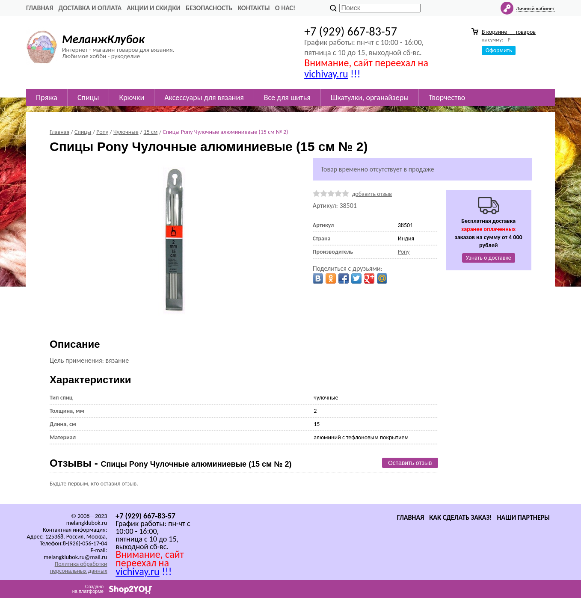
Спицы (88, 97)
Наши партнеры (523, 517)
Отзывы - (170, 463)
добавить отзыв (372, 194)
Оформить (499, 50)
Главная (39, 8)
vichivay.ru (326, 74)
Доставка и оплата (90, 8)
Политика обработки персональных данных (78, 567)
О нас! (285, 8)
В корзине (509, 32)
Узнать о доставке (488, 257)
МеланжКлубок (103, 39)
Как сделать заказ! (460, 517)
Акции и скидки (154, 8)
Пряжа (46, 97)
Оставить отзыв (410, 462)
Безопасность (209, 8)
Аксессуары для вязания (204, 97)
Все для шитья (287, 97)
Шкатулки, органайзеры (370, 97)
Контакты (253, 8)
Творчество (447, 97)
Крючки (131, 97)
